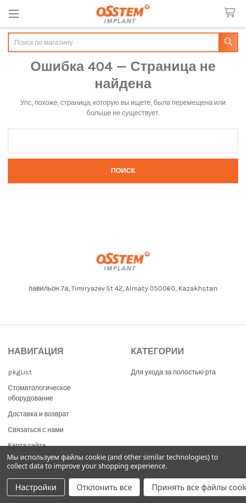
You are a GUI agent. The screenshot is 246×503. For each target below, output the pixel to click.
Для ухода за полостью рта (173, 372)
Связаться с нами (35, 430)
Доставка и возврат (38, 414)
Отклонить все (104, 487)
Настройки (36, 487)
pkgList (20, 372)
